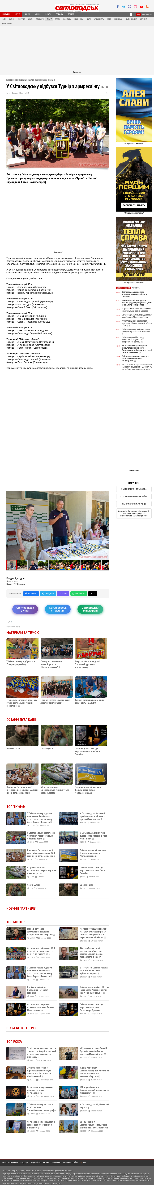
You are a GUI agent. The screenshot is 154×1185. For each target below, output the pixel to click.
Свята (88, 19)
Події (4, 19)
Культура (21, 19)
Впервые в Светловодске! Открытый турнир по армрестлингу (87, 664)
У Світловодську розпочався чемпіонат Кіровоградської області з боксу (41, 835)
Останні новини (123, 288)
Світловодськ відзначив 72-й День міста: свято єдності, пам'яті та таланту (41, 951)
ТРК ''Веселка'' (41, 80)
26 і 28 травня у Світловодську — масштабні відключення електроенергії (94, 1124)
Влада (57, 19)
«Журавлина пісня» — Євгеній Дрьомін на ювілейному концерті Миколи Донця (93, 1051)
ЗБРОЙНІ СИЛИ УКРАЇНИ (134, 504)
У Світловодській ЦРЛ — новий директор (94, 1106)
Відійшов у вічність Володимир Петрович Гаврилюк (37, 990)
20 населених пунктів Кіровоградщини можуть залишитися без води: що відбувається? (39, 1072)
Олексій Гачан (13, 748)
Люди (30, 19)
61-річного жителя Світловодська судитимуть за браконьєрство (55, 790)
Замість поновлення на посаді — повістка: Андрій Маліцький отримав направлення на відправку (41, 1052)
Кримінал (118, 19)
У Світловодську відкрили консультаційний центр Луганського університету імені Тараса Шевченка (39, 818)
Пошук (71, 14)
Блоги (48, 14)
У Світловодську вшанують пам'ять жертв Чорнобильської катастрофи (41, 1107)
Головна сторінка (10, 1162)
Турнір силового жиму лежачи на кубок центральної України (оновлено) (21, 702)
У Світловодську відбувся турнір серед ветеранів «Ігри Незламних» (93, 835)
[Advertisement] (77, 48)
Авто (109, 19)
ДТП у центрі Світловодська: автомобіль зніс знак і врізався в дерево (94, 970)
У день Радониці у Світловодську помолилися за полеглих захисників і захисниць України (94, 1072)
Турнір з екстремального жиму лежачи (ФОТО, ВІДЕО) (89, 701)
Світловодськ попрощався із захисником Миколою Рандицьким (135, 358)
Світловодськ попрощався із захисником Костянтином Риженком (41, 1124)
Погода (59, 14)
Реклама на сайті (70, 1162)
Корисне (143, 19)
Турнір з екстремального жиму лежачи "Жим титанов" (55, 701)
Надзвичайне (131, 19)
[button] (106, 494)
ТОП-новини (12, 80)
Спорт (49, 19)
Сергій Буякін (47, 748)
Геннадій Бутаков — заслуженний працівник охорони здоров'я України (41, 931)
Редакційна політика (40, 1162)
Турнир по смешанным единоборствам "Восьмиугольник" (51, 664)
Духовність (99, 19)
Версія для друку (13, 626)
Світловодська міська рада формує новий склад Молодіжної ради (88, 790)
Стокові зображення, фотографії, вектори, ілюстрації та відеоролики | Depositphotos (134, 513)
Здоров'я (40, 19)
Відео (27, 14)
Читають (136, 288)
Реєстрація (147, 14)
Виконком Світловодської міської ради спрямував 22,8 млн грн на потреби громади (22, 790)
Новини (6, 14)
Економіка (78, 19)
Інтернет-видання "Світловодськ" (23, 1170)
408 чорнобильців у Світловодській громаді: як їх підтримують (94, 1090)
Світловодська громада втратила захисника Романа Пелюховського (40, 1007)
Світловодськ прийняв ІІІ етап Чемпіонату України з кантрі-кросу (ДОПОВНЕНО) (94, 990)
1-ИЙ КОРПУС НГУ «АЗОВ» (134, 489)
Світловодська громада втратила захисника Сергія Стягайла (87, 751)
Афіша (38, 14)
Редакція (24, 1162)
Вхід (139, 14)
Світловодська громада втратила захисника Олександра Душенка (91, 1007)
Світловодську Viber (25, 609)
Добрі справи (7, 23)
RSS (83, 1162)
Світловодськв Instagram (90, 609)
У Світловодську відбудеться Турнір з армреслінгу (20, 663)
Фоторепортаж (26, 80)
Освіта (11, 19)
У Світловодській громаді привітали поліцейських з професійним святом (92, 816)
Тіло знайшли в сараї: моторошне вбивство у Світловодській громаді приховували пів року (91, 952)
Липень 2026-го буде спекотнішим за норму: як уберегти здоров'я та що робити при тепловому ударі (137, 367)
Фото (17, 14)
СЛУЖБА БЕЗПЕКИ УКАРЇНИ (133, 496)
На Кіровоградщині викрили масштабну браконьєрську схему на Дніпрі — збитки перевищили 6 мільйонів (93, 933)
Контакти (56, 1162)
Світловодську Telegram (57, 609)
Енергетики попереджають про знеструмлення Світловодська (40, 1090)
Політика (67, 19)
